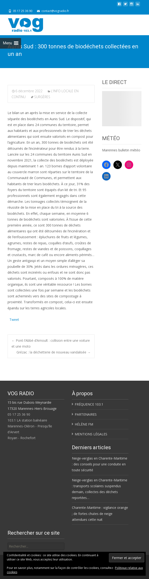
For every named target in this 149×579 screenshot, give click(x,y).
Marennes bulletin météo (121, 150)
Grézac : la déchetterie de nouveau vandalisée (54, 352)
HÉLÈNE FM (84, 424)
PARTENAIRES (86, 414)
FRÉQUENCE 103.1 (89, 404)
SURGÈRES (42, 97)
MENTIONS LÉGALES (91, 434)
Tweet (14, 319)
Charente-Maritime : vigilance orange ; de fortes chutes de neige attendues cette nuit (100, 513)
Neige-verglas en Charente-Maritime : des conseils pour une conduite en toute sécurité (99, 464)
